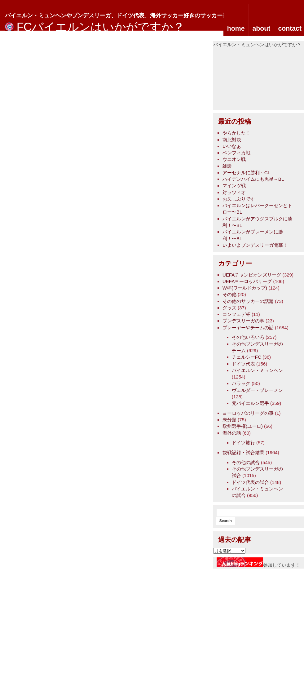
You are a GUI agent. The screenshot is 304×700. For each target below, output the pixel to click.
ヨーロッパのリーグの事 (248, 413)
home (236, 28)
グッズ (229, 307)
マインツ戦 (234, 185)
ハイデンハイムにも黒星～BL (253, 179)
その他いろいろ (248, 337)
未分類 (229, 419)
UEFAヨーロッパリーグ (247, 281)
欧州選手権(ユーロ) (242, 426)
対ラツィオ (234, 192)
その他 (229, 294)
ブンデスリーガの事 (243, 320)
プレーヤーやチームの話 (248, 327)
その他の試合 (246, 462)
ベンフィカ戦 (236, 152)
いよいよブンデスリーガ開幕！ (255, 245)
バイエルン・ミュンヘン (257, 370)
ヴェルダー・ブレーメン (257, 390)
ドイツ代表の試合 (250, 482)
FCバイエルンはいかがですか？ (101, 26)
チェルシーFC (246, 357)
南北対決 (231, 139)
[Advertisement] (250, 79)
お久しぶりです (238, 199)
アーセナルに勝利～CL (246, 172)
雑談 (227, 166)
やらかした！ (236, 132)
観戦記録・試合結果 (243, 452)
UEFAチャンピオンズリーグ (251, 274)
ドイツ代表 (243, 363)
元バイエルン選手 (250, 403)
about (261, 28)
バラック (241, 383)
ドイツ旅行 (243, 442)
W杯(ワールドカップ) (244, 287)
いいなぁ (231, 146)
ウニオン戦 (234, 159)
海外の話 (231, 433)
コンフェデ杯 (236, 314)
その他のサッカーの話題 (248, 301)
